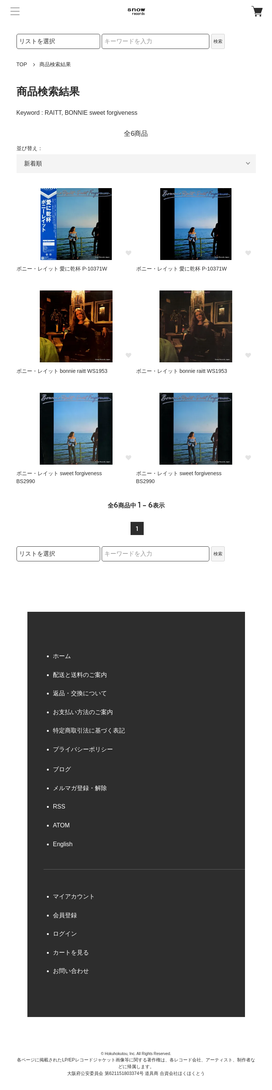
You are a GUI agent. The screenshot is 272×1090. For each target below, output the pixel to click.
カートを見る (71, 952)
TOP (22, 64)
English (62, 844)
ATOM (61, 825)
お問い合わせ (71, 971)
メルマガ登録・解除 (80, 788)
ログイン (65, 933)
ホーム (62, 656)
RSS (59, 806)
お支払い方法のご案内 (83, 712)
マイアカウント (74, 896)
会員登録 (65, 915)
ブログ (62, 769)
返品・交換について (80, 693)
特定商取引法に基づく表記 (89, 730)
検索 (217, 41)
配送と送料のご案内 (80, 675)
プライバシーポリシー (83, 749)
